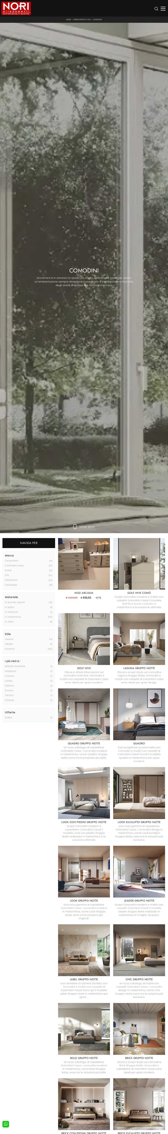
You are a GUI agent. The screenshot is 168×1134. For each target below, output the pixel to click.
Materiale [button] (11, 597)
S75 (7, 575)
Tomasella (11, 584)
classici (9, 639)
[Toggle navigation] (163, 8)
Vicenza (9, 700)
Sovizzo (9, 690)
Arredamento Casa (82, 19)
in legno (9, 607)
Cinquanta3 (11, 560)
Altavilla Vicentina (15, 666)
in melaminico (13, 616)
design (9, 643)
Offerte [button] (10, 712)
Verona (9, 695)
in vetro (9, 621)
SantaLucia (11, 580)
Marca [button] (9, 555)
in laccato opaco (15, 602)
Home (68, 19)
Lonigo (8, 680)
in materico (11, 611)
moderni (10, 648)
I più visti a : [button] (12, 661)
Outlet (8, 717)
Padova (9, 685)
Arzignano (10, 671)
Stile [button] (8, 634)
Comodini (97, 19)
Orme (8, 570)
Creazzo (9, 675)
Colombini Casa (14, 565)
